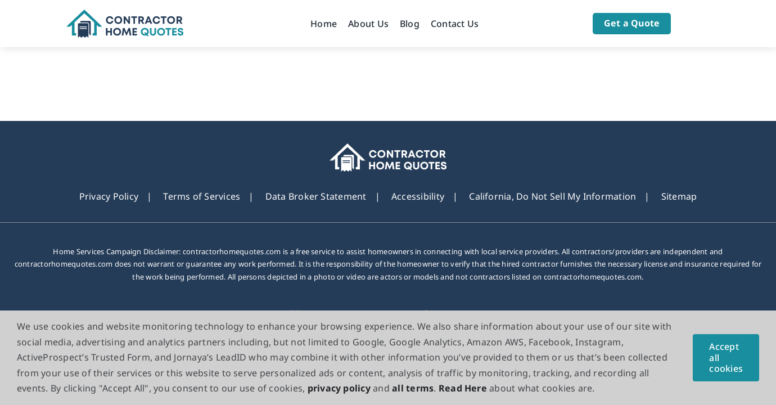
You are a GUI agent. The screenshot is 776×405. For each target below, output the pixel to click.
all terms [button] (413, 388)
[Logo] (125, 14)
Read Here (463, 388)
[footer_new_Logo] (388, 148)
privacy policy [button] (339, 388)
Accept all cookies (726, 357)
